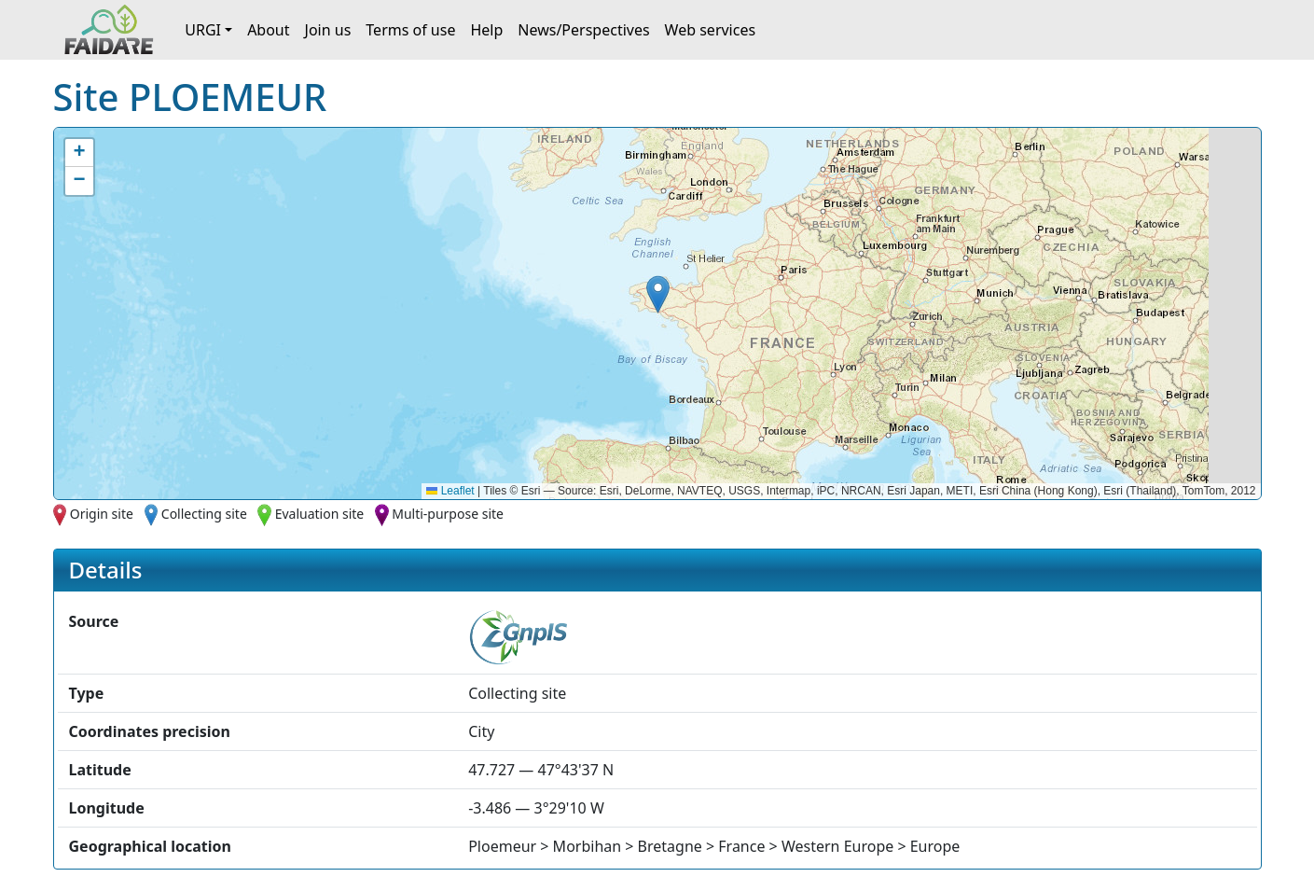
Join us (328, 30)
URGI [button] (203, 30)
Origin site (101, 513)
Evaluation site (320, 513)
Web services (710, 30)
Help (486, 30)
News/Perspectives (583, 30)
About (268, 30)
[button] (658, 294)
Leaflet (450, 490)
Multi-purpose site (448, 513)
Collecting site (204, 513)
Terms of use (410, 30)
